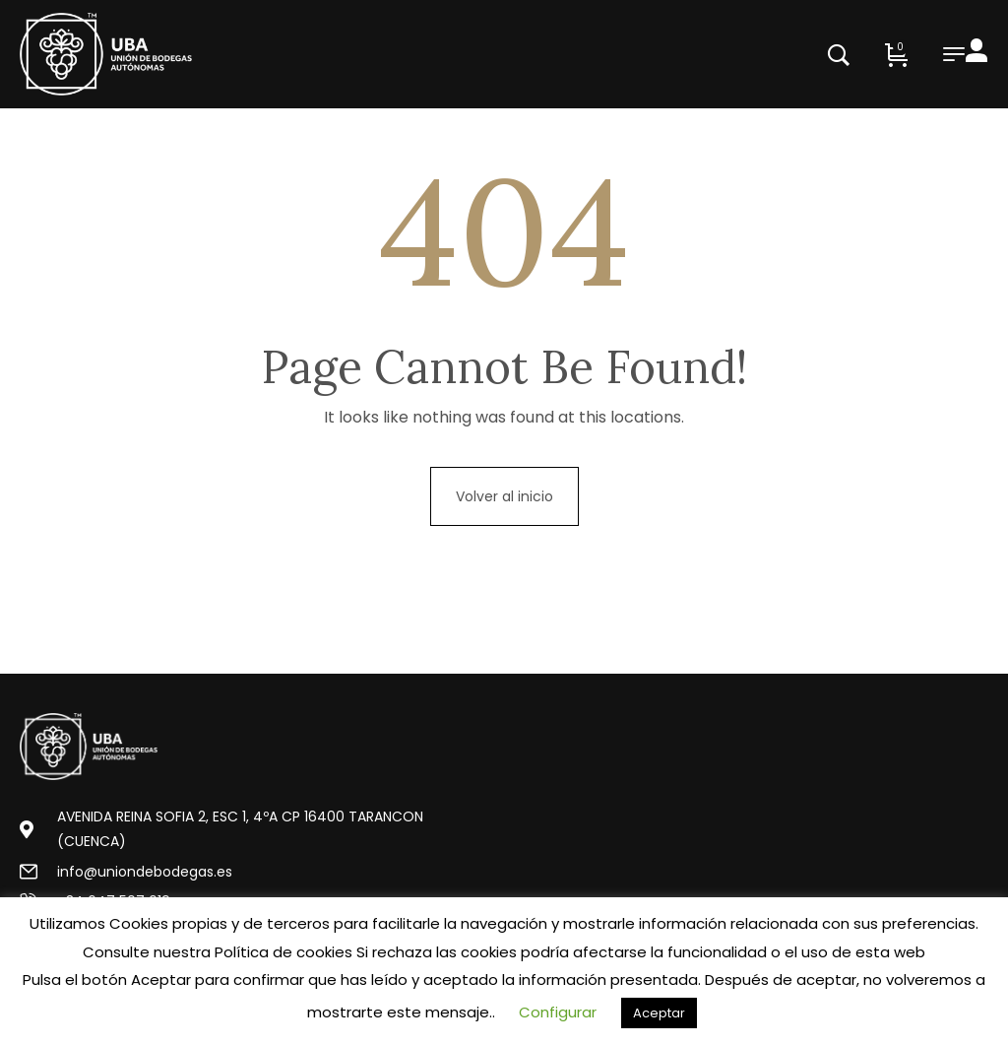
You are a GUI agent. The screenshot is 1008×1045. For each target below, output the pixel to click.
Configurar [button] (558, 1012)
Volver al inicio (504, 496)
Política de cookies (283, 952)
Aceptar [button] (659, 1013)
